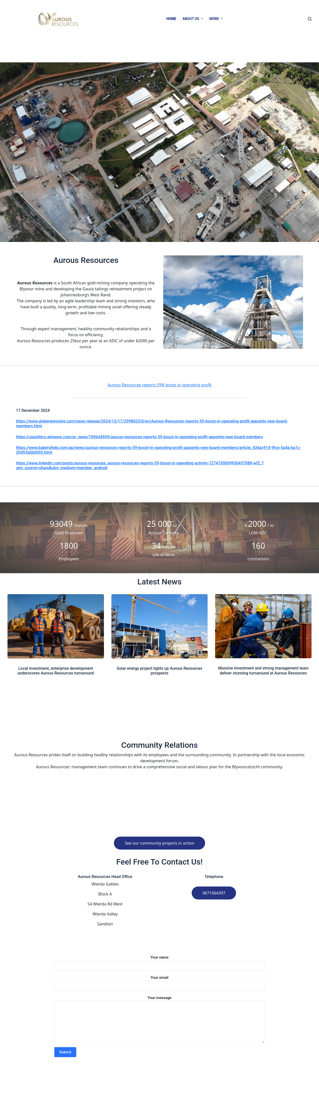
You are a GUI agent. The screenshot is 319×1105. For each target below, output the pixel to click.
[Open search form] (310, 19)
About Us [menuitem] (193, 18)
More (216, 18)
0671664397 (213, 893)
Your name (159, 961)
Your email (159, 981)
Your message (159, 1019)
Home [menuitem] (171, 19)
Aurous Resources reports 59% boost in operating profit (159, 385)
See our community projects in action (159, 843)
